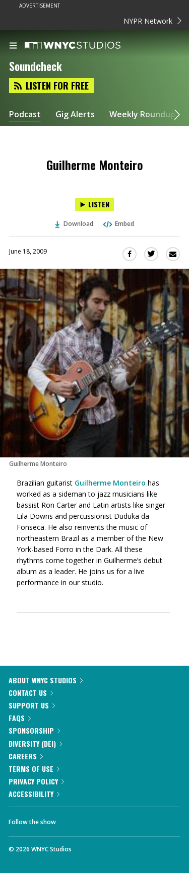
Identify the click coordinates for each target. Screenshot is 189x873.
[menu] (13, 46)
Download (74, 223)
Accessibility (34, 793)
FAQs (20, 717)
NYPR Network (152, 21)
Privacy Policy (36, 781)
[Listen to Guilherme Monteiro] (94, 204)
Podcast (25, 114)
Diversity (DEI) (35, 743)
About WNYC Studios (46, 680)
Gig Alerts (75, 114)
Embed (118, 223)
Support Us (32, 705)
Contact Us (31, 692)
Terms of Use (34, 768)
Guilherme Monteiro (110, 483)
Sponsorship (34, 730)
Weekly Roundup (142, 114)
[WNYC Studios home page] (85, 45)
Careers (26, 756)
